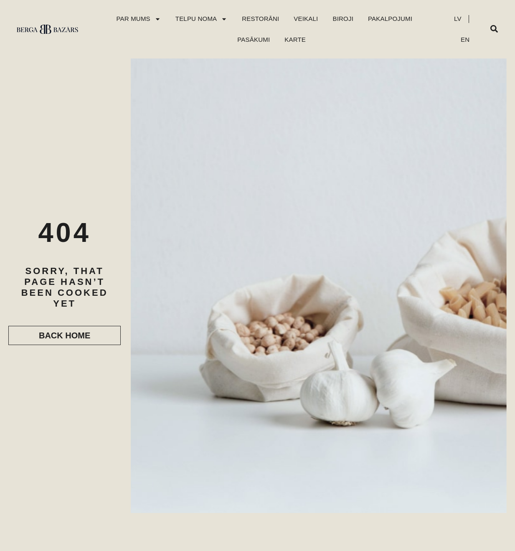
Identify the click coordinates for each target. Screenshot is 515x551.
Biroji (342, 18)
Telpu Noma (201, 19)
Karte (295, 39)
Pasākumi (253, 39)
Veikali (306, 18)
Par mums (138, 19)
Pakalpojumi (390, 18)
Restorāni (260, 18)
